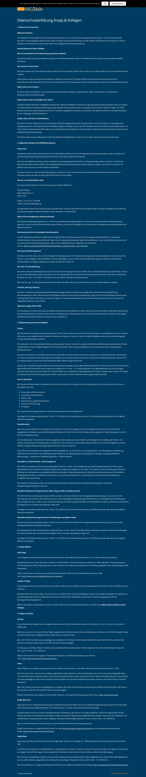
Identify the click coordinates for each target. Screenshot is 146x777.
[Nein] (143, 4)
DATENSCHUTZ (124, 773)
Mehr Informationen (117, 3)
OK (105, 3)
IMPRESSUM (115, 773)
